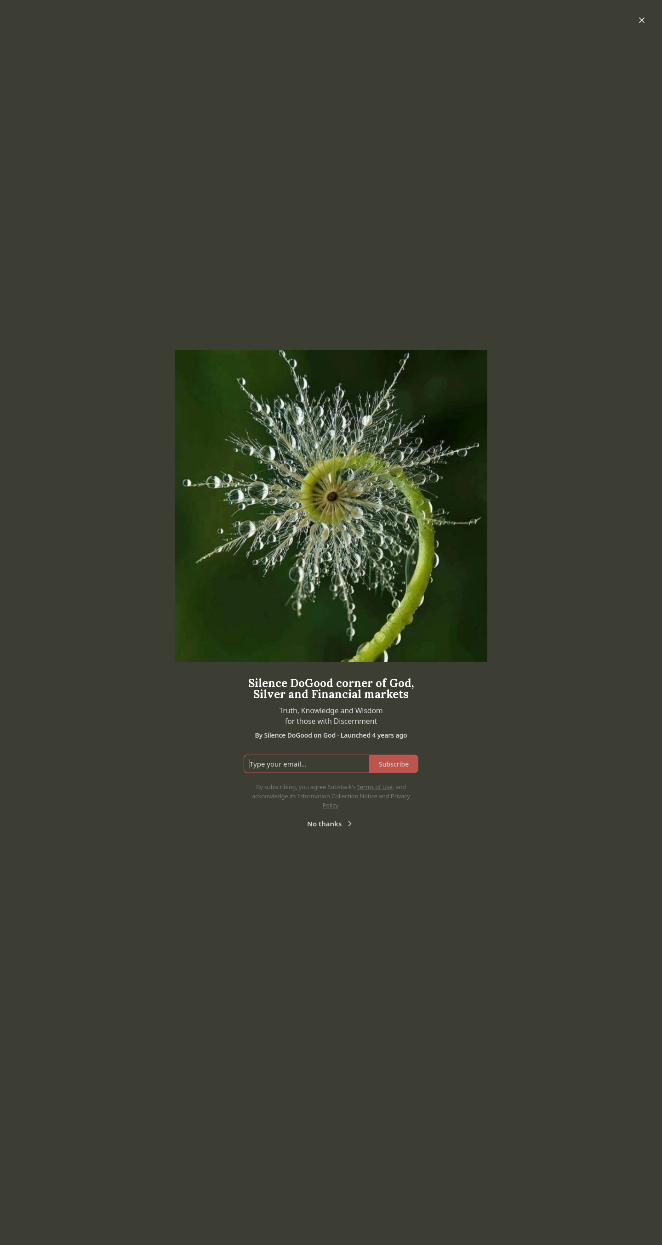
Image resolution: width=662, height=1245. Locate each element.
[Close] (642, 20)
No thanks (330, 823)
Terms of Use (375, 787)
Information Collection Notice (337, 796)
